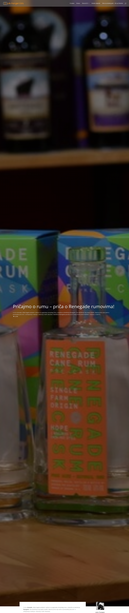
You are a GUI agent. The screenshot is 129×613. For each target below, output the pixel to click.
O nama (72, 3)
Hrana (78, 3)
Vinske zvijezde (96, 3)
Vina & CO (85, 3)
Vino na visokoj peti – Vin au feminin (112, 3)
